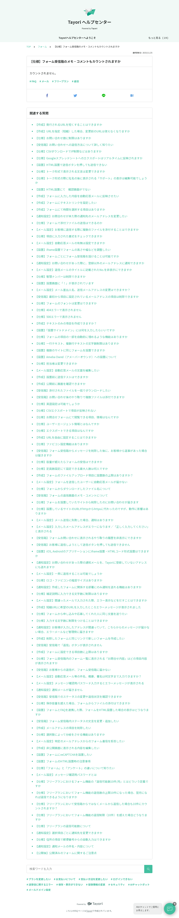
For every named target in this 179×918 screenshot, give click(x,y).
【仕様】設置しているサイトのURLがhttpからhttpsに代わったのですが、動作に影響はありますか (91, 511)
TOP (29, 46)
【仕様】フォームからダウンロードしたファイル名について (73, 489)
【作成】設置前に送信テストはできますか (61, 377)
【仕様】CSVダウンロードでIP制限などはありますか (68, 151)
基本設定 (102, 37)
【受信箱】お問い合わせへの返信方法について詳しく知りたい (74, 145)
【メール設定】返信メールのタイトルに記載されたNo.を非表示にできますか (83, 270)
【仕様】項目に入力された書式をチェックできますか (68, 236)
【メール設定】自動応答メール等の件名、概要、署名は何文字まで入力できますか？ (88, 676)
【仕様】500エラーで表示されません (58, 317)
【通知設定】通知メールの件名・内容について (64, 846)
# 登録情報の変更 (95, 884)
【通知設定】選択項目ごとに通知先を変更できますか (68, 833)
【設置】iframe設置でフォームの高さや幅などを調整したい (73, 249)
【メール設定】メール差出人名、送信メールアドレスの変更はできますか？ (82, 290)
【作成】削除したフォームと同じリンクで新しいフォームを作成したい (80, 638)
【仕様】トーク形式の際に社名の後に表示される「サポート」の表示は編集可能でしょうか (91, 180)
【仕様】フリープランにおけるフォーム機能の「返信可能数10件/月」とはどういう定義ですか (91, 783)
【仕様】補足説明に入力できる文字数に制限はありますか (71, 594)
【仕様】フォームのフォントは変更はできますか (66, 303)
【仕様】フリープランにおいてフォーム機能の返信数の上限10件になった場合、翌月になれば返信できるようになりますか (91, 794)
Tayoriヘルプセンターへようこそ (37, 37)
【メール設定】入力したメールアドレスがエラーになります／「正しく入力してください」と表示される (91, 528)
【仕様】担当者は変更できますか (56, 363)
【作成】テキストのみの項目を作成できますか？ (66, 323)
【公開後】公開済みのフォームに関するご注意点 (66, 853)
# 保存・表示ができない (69, 884)
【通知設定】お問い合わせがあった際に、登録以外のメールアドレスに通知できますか (89, 263)
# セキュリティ (116, 884)
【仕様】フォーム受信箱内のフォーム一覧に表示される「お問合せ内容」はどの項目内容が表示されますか (91, 660)
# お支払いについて (65, 879)
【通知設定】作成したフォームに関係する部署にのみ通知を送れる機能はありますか (88, 587)
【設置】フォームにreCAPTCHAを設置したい (63, 754)
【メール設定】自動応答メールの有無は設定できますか (70, 243)
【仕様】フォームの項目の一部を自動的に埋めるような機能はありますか (81, 337)
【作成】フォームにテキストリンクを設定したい (66, 203)
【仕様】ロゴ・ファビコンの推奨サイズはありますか (68, 580)
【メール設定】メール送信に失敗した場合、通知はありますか (74, 520)
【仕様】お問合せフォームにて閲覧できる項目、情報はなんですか (77, 417)
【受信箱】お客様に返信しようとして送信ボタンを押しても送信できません (82, 544)
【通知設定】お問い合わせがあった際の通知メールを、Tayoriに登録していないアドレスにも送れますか (91, 564)
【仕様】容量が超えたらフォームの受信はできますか (68, 462)
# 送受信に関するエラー (40, 884)
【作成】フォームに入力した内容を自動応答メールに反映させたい (77, 196)
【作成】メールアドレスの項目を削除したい (63, 728)
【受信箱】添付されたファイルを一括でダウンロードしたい (73, 390)
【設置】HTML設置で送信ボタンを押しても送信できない (71, 165)
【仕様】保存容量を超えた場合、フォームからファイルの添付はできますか (82, 703)
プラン (132, 37)
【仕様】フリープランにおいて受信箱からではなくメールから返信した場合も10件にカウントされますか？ (91, 806)
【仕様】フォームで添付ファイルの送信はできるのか (68, 223)
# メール (44, 81)
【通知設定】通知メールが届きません (59, 690)
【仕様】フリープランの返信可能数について (63, 826)
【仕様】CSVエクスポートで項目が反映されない (65, 410)
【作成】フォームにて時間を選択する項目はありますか (70, 209)
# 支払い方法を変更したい (93, 879)
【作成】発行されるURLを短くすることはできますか (68, 124)
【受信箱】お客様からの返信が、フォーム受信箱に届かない (73, 670)
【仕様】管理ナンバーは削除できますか (60, 276)
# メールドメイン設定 (39, 889)
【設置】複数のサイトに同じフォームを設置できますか (70, 350)
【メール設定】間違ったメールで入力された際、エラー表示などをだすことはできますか (91, 600)
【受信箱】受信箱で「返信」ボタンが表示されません (68, 645)
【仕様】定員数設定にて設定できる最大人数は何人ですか (71, 469)
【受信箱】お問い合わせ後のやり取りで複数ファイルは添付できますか (80, 397)
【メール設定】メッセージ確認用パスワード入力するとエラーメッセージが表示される (89, 683)
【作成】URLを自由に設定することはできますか (65, 437)
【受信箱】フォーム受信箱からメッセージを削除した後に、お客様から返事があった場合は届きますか (91, 453)
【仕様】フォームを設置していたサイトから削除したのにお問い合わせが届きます (87, 502)
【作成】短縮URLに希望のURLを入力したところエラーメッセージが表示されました (88, 607)
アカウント (118, 37)
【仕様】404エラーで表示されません (58, 310)
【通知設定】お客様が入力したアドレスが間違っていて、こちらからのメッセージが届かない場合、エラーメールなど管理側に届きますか (92, 629)
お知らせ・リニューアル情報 (76, 37)
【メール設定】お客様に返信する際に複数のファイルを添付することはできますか (87, 229)
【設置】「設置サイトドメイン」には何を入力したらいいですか (75, 330)
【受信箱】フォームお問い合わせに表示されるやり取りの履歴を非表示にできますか (88, 538)
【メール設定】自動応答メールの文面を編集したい (67, 370)
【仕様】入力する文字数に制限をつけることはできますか (71, 620)
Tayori (89, 910)
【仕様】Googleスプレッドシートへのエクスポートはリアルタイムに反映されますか (88, 158)
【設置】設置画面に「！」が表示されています (64, 283)
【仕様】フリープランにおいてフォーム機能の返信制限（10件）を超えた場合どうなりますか (91, 817)
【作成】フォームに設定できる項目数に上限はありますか (71, 652)
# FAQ (33, 81)
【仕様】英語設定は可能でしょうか (57, 404)
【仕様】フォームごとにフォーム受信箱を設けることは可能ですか (77, 256)
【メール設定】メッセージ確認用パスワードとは (66, 775)
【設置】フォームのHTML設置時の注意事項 (63, 761)
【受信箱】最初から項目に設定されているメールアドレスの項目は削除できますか (87, 296)
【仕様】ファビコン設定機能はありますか (61, 444)
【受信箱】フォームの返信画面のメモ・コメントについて (71, 495)
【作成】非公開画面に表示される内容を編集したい (67, 748)
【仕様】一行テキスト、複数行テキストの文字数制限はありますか (77, 343)
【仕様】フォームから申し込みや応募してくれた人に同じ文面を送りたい (81, 614)
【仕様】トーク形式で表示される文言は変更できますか (70, 171)
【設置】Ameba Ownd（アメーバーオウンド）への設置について (76, 357)
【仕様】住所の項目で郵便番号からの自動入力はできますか (73, 839)
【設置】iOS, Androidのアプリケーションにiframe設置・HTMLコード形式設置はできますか (92, 553)
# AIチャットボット (139, 884)
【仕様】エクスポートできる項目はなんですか (64, 430)
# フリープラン (60, 81)
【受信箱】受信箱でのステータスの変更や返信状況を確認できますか (78, 696)
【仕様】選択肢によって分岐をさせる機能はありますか (70, 734)
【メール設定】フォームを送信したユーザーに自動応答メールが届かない (81, 482)
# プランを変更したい (39, 879)
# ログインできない (122, 879)
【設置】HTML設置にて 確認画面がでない (63, 189)
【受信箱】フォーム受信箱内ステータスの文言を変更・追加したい (77, 721)
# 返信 (75, 81)
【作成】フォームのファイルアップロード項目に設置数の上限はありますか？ (84, 475)
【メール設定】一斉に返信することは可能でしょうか (68, 573)
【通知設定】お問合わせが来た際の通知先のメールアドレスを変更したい (81, 216)
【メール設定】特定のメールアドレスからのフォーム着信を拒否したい (80, 741)
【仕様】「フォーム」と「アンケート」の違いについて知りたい (75, 768)
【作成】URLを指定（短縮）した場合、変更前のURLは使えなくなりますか (82, 131)
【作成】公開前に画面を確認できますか (60, 384)
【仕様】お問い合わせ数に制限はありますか (63, 138)
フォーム (42, 46)
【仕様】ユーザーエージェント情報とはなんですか (67, 424)
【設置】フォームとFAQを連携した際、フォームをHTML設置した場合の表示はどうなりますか (92, 712)
